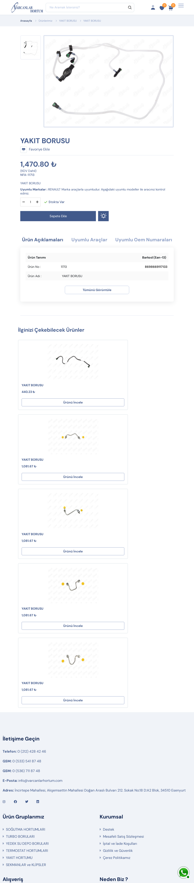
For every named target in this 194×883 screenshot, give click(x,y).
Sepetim (12, 759)
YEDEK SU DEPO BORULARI (27, 704)
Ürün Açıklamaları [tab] (70, 240)
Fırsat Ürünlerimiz (20, 774)
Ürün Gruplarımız (19, 788)
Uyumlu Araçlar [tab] (120, 240)
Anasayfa (26, 21)
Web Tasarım (128, 865)
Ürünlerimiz (45, 21)
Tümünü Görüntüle (97, 299)
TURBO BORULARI (20, 697)
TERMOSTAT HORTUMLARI (27, 711)
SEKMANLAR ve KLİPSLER (26, 725)
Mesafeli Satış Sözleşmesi (123, 697)
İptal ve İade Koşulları (120, 704)
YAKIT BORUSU (68, 21)
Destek (108, 690)
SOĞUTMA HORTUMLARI (25, 690)
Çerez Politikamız (116, 718)
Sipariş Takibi (16, 767)
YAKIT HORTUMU (19, 718)
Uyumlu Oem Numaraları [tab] (97, 249)
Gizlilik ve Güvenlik (118, 711)
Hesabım (13, 752)
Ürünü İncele (56, 412)
